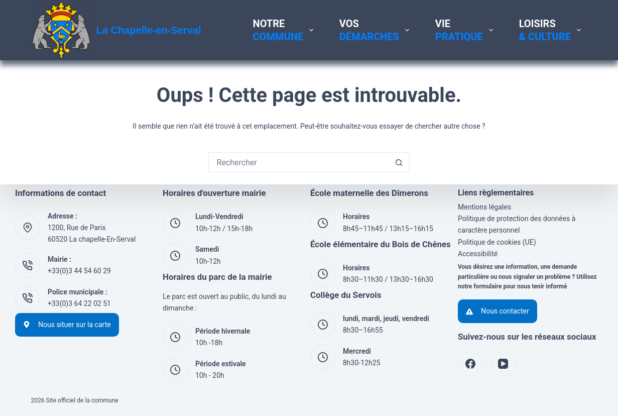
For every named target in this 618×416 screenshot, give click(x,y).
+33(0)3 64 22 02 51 (79, 303)
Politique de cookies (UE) (497, 242)
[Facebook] (470, 363)
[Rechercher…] (299, 162)
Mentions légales (484, 207)
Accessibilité (478, 254)
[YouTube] (503, 363)
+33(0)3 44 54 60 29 (79, 271)
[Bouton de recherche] (399, 162)
